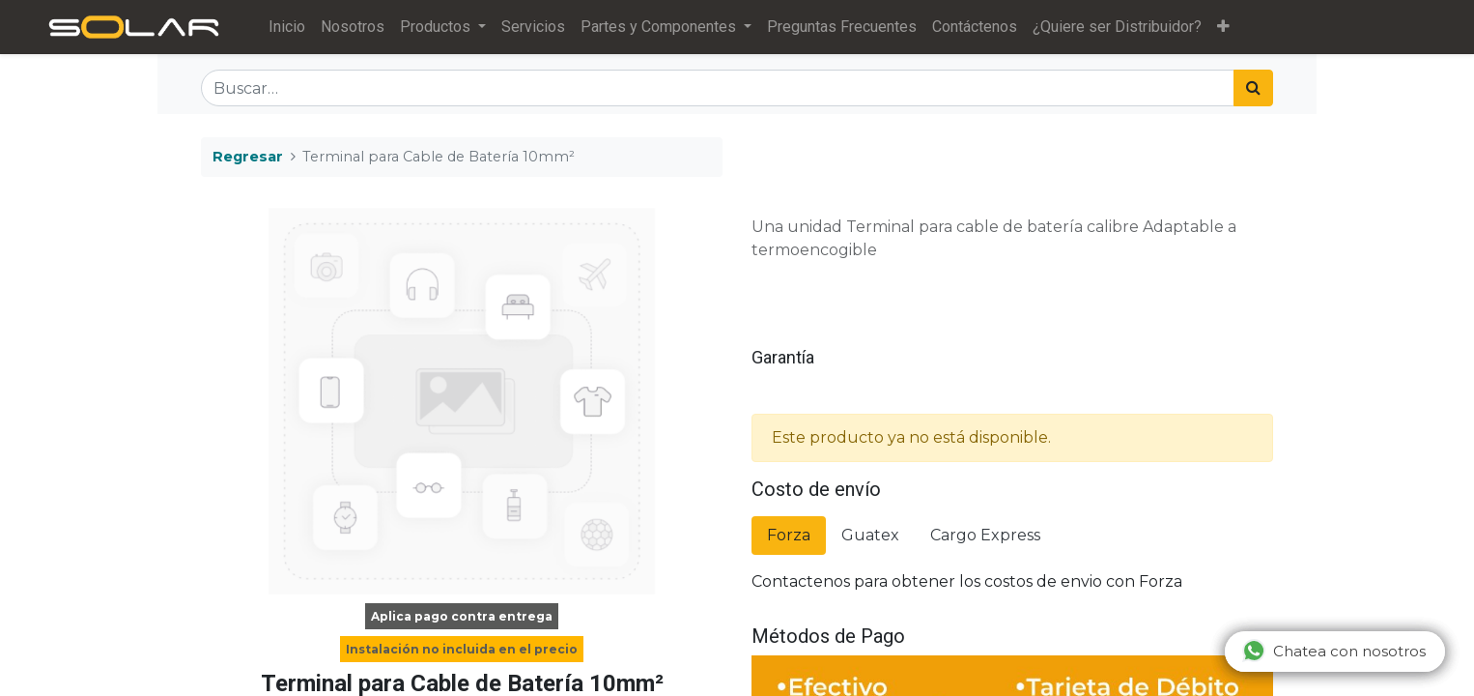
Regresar (248, 156)
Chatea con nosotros (1334, 650)
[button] (1223, 27)
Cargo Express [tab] (985, 535)
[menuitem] (287, 27)
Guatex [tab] (870, 535)
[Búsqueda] (1253, 88)
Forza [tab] (788, 535)
